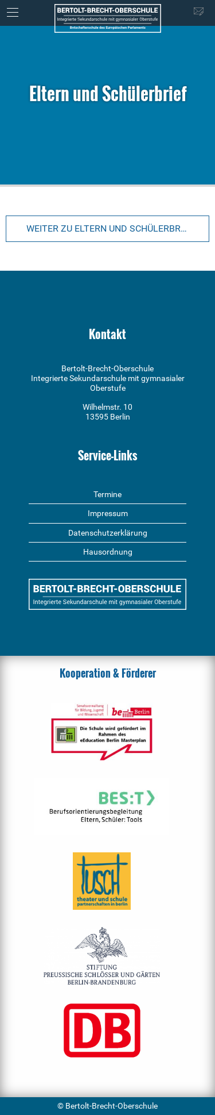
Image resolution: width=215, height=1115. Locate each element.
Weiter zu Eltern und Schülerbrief (109, 228)
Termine (107, 494)
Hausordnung (107, 551)
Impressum (108, 513)
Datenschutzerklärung (107, 532)
